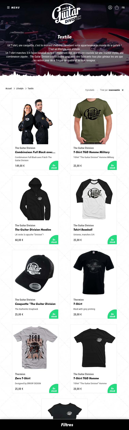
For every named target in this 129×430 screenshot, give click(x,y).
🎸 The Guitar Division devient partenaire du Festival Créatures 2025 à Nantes (104, 387)
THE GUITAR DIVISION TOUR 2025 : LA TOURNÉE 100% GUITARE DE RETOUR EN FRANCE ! (104, 377)
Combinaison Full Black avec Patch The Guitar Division (23, 141)
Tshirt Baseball (18, 208)
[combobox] (116, 90)
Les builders (10, 356)
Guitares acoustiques (54, 361)
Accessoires (50, 380)
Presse (7, 370)
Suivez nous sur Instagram (12, 379)
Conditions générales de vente (17, 391)
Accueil (8, 88)
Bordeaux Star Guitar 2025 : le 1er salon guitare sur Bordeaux (104, 396)
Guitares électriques (54, 356)
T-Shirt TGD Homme (63, 272)
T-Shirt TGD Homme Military (65, 141)
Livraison (8, 406)
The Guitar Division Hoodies (106, 141)
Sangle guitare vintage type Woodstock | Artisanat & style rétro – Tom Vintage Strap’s (105, 359)
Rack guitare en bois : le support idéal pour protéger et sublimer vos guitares (104, 368)
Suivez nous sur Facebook (5, 379)
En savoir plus (64, 333)
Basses (47, 366)
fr (123, 7)
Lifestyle (19, 88)
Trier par (104, 90)
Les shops (9, 361)
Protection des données (14, 398)
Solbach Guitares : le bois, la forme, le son (103, 403)
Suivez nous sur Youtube (20, 379)
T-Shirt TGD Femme (104, 272)
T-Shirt (95, 208)
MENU (15, 7)
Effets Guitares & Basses (56, 375)
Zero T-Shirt (16, 272)
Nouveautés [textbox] (116, 90)
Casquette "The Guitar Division (65, 208)
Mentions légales (11, 395)
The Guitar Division (64, 14)
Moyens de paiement (13, 402)
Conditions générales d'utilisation (19, 387)
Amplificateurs (51, 370)
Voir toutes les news (96, 409)
